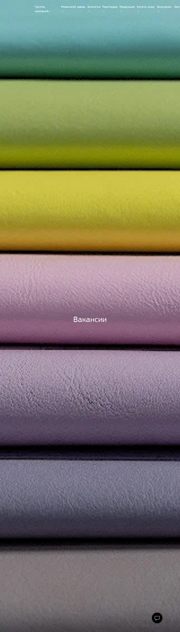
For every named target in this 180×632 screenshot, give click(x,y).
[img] (21, 7)
